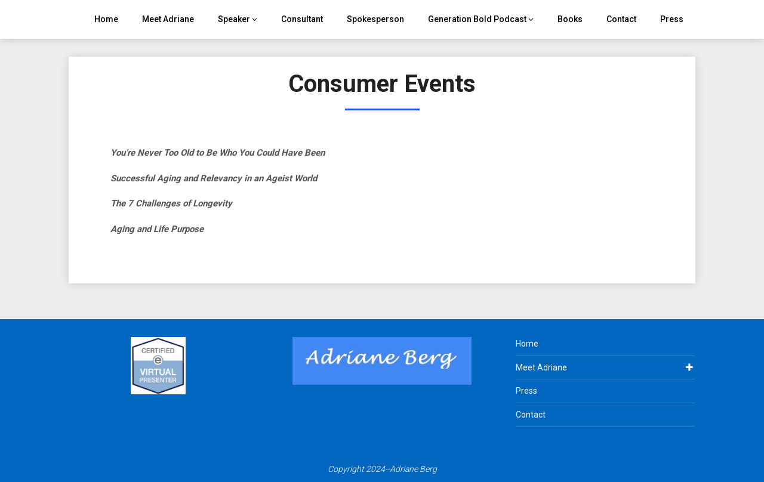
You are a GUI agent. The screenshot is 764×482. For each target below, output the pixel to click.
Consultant (302, 19)
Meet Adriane (168, 19)
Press (671, 19)
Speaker (234, 19)
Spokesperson (375, 19)
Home (106, 19)
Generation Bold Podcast (477, 19)
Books (570, 19)
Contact (621, 19)
